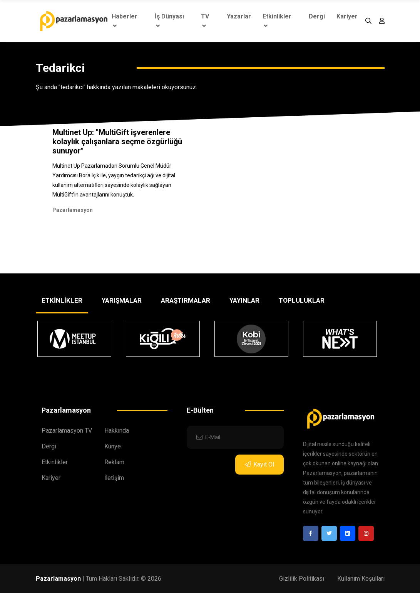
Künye (112, 446)
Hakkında (116, 430)
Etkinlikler (277, 21)
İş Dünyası (169, 21)
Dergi (317, 16)
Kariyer (347, 16)
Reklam (114, 462)
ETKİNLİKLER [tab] (62, 300)
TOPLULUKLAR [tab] (302, 300)
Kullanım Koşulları (361, 578)
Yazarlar (239, 16)
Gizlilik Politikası (301, 578)
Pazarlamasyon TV (67, 430)
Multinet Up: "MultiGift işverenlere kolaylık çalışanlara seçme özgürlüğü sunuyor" (117, 141)
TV (205, 21)
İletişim (114, 477)
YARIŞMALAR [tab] (122, 300)
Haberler (124, 21)
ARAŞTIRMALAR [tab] (185, 300)
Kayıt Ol (259, 464)
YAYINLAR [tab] (244, 300)
